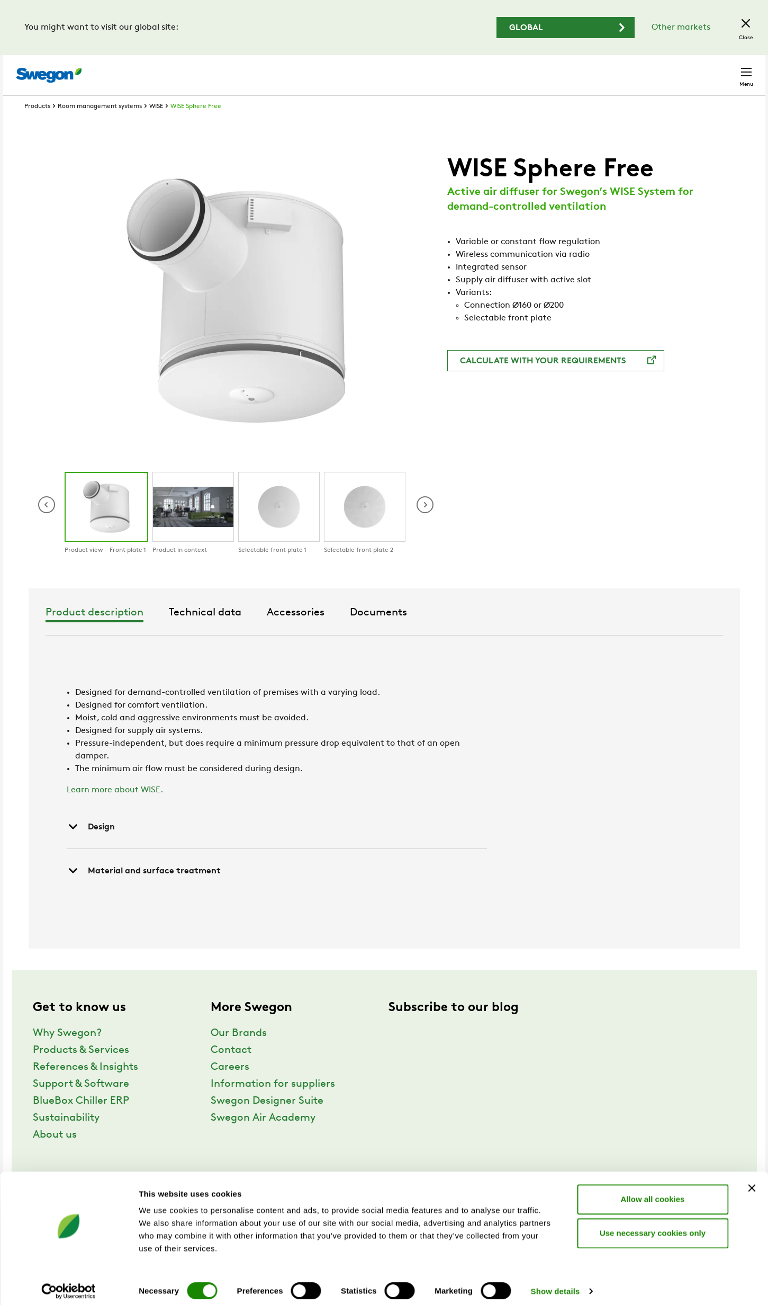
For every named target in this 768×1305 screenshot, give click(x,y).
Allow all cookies (653, 1191)
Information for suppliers (273, 1103)
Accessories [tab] (453, 632)
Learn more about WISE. (115, 810)
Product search (444, 69)
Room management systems (100, 126)
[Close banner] (751, 1181)
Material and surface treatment (144, 890)
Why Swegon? (67, 1053)
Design (91, 846)
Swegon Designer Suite (267, 1120)
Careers (596, 70)
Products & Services (81, 1070)
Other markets (681, 27)
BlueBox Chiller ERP (81, 1120)
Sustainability (66, 1137)
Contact (727, 70)
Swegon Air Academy (263, 1137)
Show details (555, 1284)
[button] (425, 524)
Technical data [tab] (363, 632)
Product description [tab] (252, 632)
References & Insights (85, 1086)
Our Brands (239, 1053)
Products (37, 126)
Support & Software (81, 1103)
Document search (531, 70)
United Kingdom (659, 70)
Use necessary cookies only (653, 1225)
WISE (156, 126)
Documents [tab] (536, 632)
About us (55, 1154)
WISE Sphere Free (195, 126)
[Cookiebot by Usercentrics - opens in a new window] (68, 1284)
